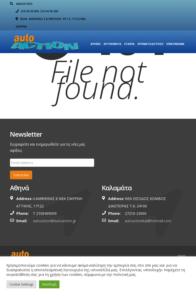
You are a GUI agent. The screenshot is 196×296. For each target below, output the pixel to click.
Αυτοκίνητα (112, 36)
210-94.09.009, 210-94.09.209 (128, 4)
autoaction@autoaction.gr (54, 220)
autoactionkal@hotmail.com (148, 220)
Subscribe (21, 175)
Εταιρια (129, 36)
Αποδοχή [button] (49, 284)
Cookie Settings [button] (21, 284)
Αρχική (96, 36)
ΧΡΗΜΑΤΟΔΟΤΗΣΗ (150, 36)
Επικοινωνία (175, 36)
